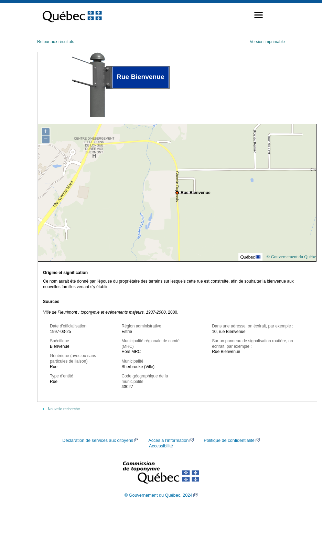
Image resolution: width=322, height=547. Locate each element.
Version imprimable (267, 41)
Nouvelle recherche (64, 409)
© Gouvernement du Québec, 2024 (159, 495)
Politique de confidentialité (229, 440)
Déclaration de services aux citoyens (97, 440)
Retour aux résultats (55, 41)
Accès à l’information (168, 440)
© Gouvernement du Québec (292, 256)
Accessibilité (161, 446)
